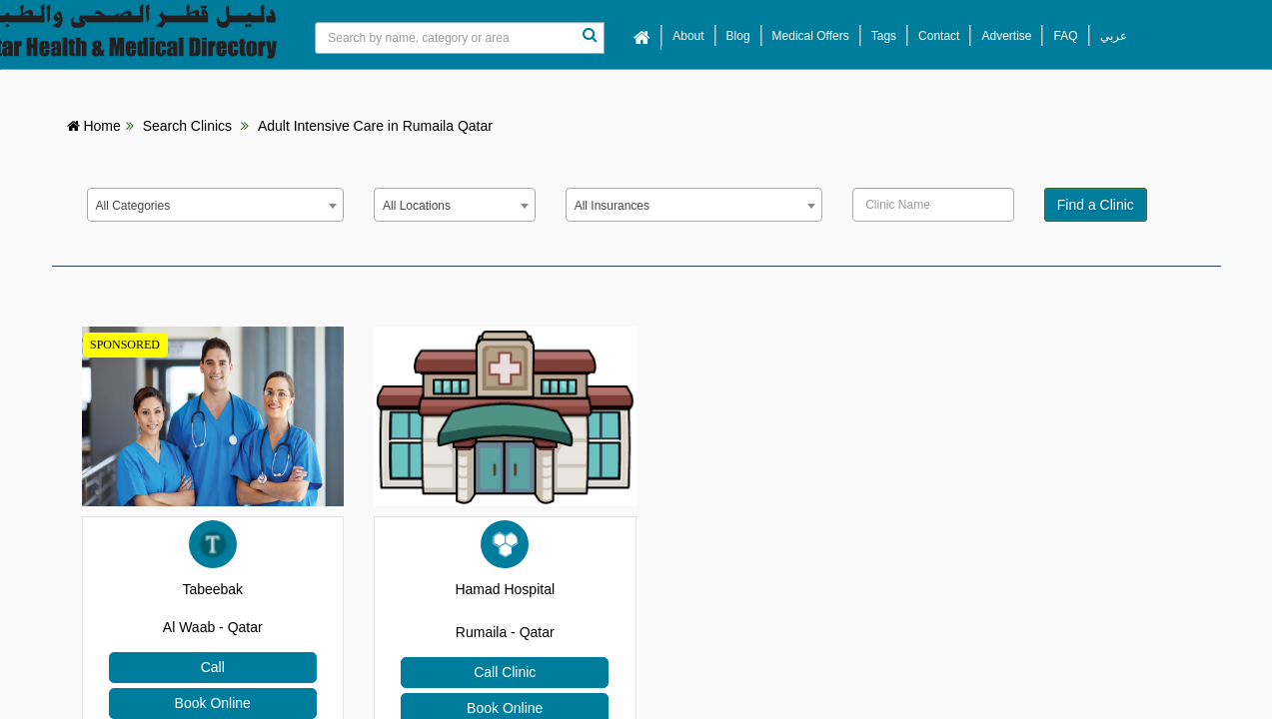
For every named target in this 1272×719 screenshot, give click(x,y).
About (687, 36)
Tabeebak (212, 589)
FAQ (1065, 36)
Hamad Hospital (505, 589)
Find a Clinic (1095, 205)
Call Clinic (505, 672)
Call (213, 667)
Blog (738, 36)
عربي (1113, 36)
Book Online (213, 703)
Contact (938, 36)
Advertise (1006, 36)
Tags (883, 36)
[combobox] (216, 205)
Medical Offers (810, 36)
